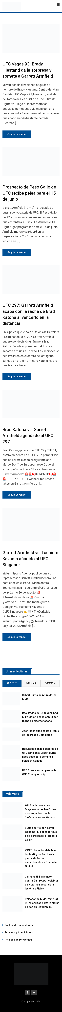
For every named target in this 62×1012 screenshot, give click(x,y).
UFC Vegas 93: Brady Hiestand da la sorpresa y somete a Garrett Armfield (27, 70)
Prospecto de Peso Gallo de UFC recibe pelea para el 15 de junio (29, 193)
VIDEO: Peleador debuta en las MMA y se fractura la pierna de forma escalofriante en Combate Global (41, 858)
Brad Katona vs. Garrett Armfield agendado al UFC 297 (27, 435)
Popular (31, 683)
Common (50, 683)
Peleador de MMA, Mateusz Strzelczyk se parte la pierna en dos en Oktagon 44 (42, 903)
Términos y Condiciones (19, 932)
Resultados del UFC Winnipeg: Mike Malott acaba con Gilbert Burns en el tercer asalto (40, 717)
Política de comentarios (19, 925)
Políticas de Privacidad (18, 939)
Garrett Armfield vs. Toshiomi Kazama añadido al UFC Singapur (31, 558)
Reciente (12, 683)
